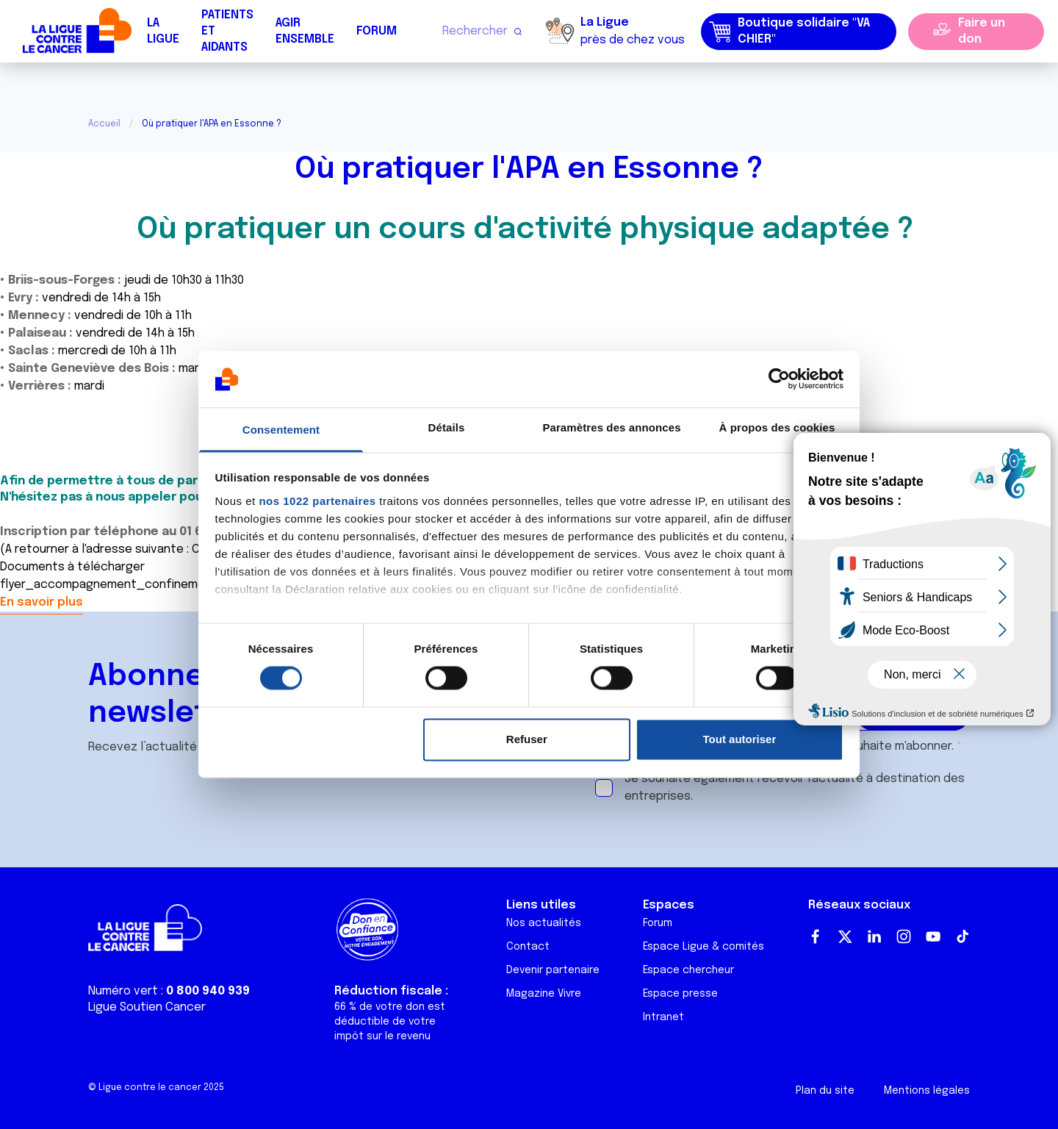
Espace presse (680, 994)
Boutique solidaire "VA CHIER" (789, 31)
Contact (528, 947)
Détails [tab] (446, 427)
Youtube (933, 936)
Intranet (663, 1017)
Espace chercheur (688, 970)
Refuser (526, 739)
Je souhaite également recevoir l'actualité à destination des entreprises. (795, 788)
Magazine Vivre (543, 994)
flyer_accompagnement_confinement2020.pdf (132, 584)
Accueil (104, 124)
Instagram (903, 936)
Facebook (815, 936)
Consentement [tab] (281, 429)
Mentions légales (927, 1091)
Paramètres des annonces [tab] (611, 427)
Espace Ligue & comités (703, 947)
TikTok (962, 936)
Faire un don (981, 31)
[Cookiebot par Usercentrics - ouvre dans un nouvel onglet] (779, 379)
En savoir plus (41, 602)
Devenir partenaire (553, 970)
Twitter (845, 936)
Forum (376, 31)
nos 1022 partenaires (317, 501)
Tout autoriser (740, 739)
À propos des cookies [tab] (777, 427)
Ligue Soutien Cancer (147, 1007)
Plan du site (825, 1091)
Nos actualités (543, 923)
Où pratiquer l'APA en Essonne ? (529, 169)
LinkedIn (874, 936)
